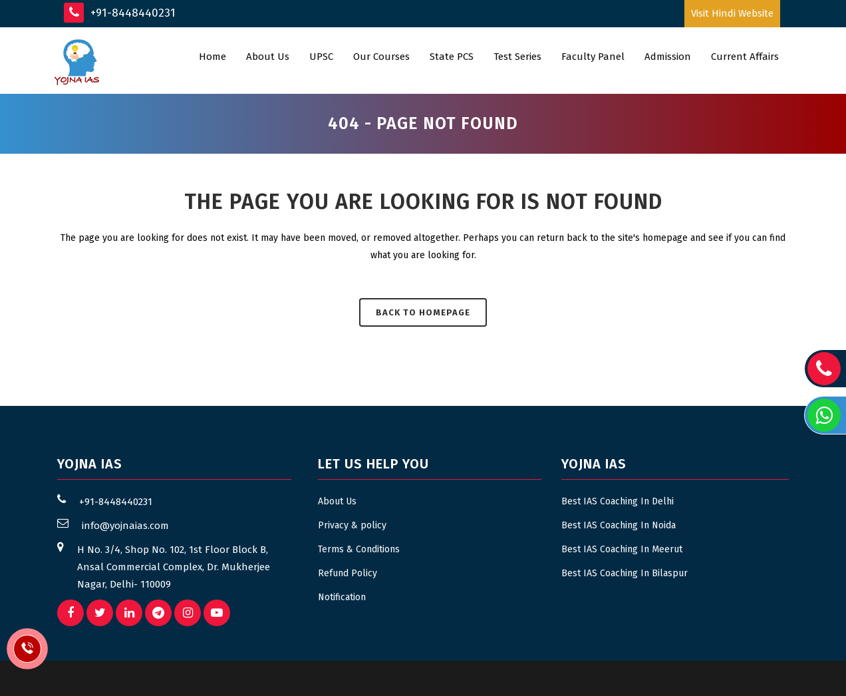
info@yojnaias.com (125, 526)
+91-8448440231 (120, 13)
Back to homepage (423, 312)
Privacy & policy (352, 525)
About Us (337, 501)
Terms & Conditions (359, 549)
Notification (342, 597)
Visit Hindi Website (732, 13)
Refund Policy (347, 573)
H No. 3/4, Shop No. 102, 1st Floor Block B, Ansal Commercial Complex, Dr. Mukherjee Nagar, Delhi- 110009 (173, 567)
